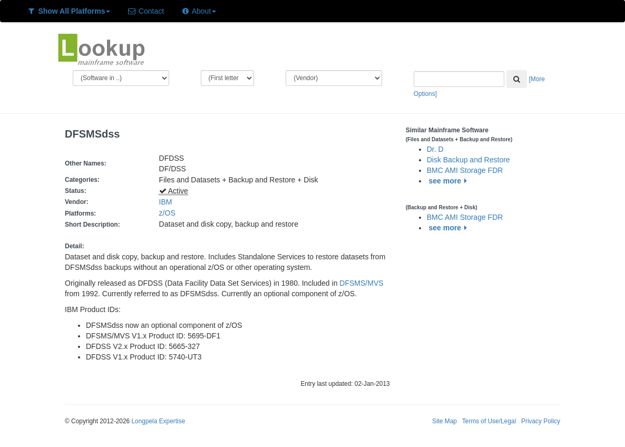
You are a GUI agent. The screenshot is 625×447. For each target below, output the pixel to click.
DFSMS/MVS (361, 283)
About (198, 11)
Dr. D (435, 149)
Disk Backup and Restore (468, 160)
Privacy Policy (540, 421)
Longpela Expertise (158, 421)
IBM (165, 202)
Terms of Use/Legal (489, 421)
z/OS (169, 213)
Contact (145, 11)
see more (450, 181)
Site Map (444, 421)
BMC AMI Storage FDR (465, 170)
